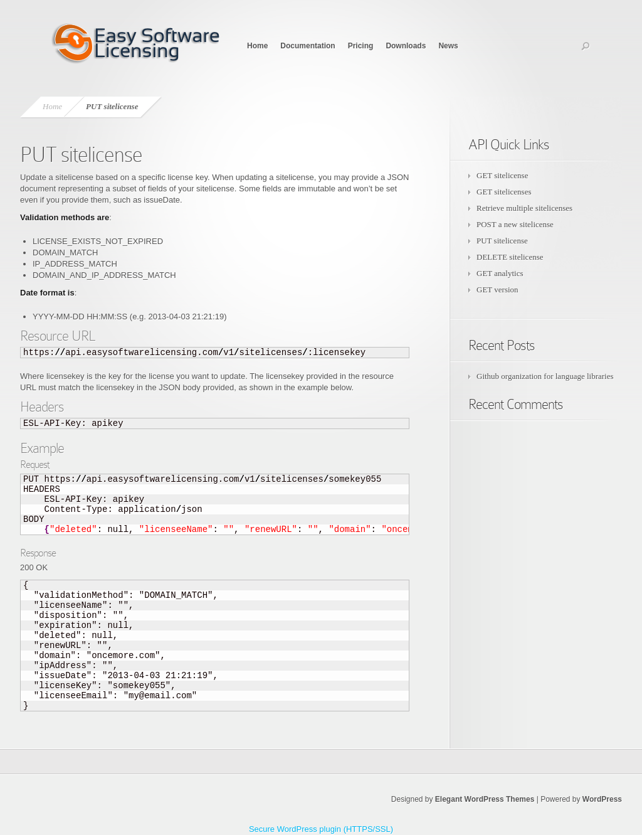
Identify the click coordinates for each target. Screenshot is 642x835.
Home (257, 45)
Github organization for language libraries (545, 376)
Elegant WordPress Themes (485, 799)
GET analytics (500, 273)
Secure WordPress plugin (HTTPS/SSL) (321, 829)
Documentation (307, 45)
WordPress (602, 799)
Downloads (406, 45)
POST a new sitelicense (515, 224)
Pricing (361, 45)
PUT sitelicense (502, 240)
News (448, 45)
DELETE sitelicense (510, 257)
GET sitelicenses (504, 191)
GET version (497, 289)
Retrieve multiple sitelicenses (524, 208)
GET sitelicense (502, 175)
